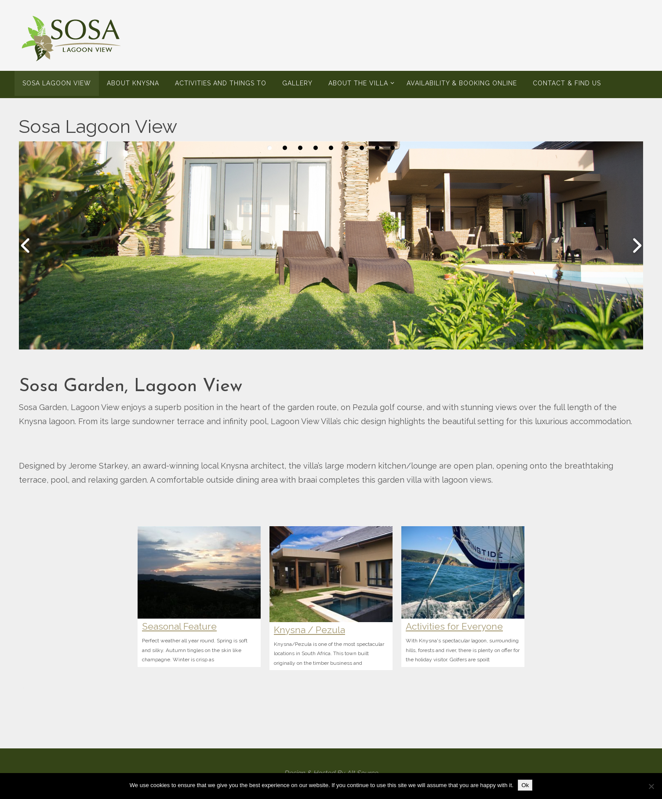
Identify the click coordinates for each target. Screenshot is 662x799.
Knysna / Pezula (309, 629)
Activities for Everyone (454, 626)
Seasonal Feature (179, 626)
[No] (651, 786)
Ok (525, 785)
